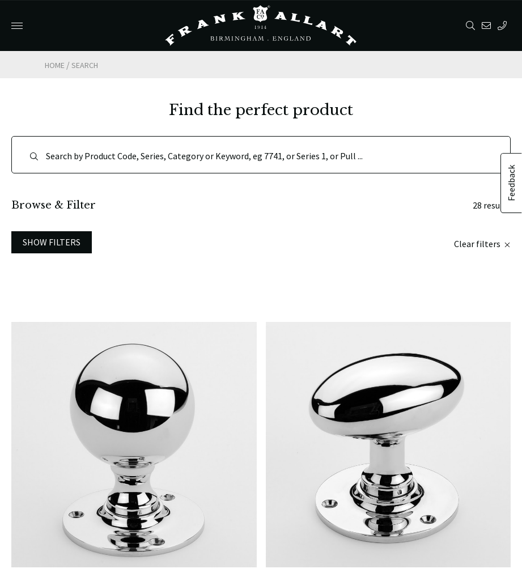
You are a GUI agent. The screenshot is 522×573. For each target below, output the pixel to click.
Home (55, 65)
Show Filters (51, 242)
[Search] (261, 154)
